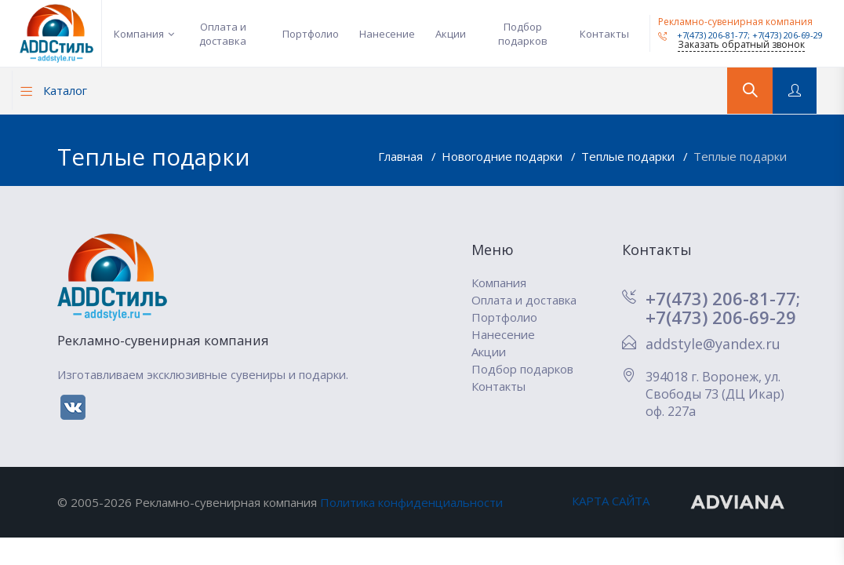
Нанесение (387, 34)
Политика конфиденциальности (411, 502)
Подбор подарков (523, 34)
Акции (450, 34)
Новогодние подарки (504, 156)
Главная (402, 156)
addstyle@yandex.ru (713, 343)
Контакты (604, 34)
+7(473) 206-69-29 (787, 35)
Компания (139, 34)
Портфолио (310, 34)
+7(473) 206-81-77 (703, 35)
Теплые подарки (629, 156)
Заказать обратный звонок (741, 44)
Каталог (53, 90)
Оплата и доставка (222, 34)
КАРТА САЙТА (610, 500)
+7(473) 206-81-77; (723, 298)
